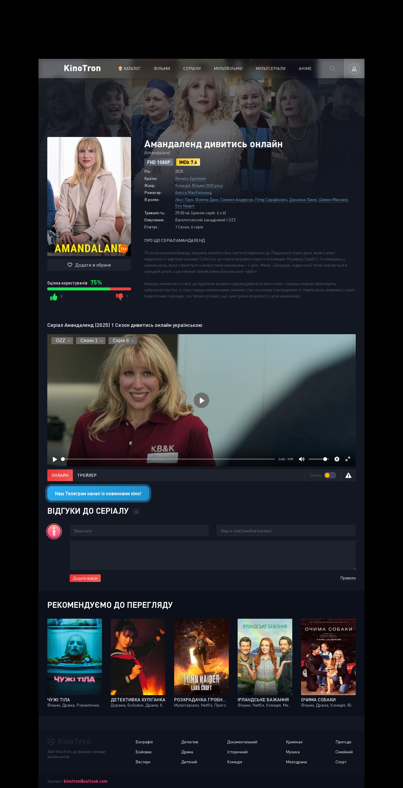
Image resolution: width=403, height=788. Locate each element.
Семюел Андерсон (236, 199)
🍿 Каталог (129, 68)
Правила (348, 577)
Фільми (162, 68)
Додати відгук (85, 577)
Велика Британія (190, 178)
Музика (293, 751)
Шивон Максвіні (333, 199)
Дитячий (189, 761)
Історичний (237, 751)
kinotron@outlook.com (86, 781)
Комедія (182, 185)
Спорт (340, 761)
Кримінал (294, 741)
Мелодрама (296, 761)
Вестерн (142, 761)
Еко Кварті (184, 205)
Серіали (192, 68)
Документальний (242, 741)
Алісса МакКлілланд (193, 192)
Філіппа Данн (207, 199)
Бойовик (143, 751)
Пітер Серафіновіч (271, 199)
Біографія (144, 741)
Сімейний (344, 751)
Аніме (305, 68)
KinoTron (82, 67)
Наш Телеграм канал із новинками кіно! (98, 493)
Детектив (189, 741)
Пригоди (343, 741)
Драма (187, 751)
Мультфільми (228, 68)
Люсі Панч (184, 199)
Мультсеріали (271, 68)
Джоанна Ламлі (303, 199)
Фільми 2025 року (207, 185)
